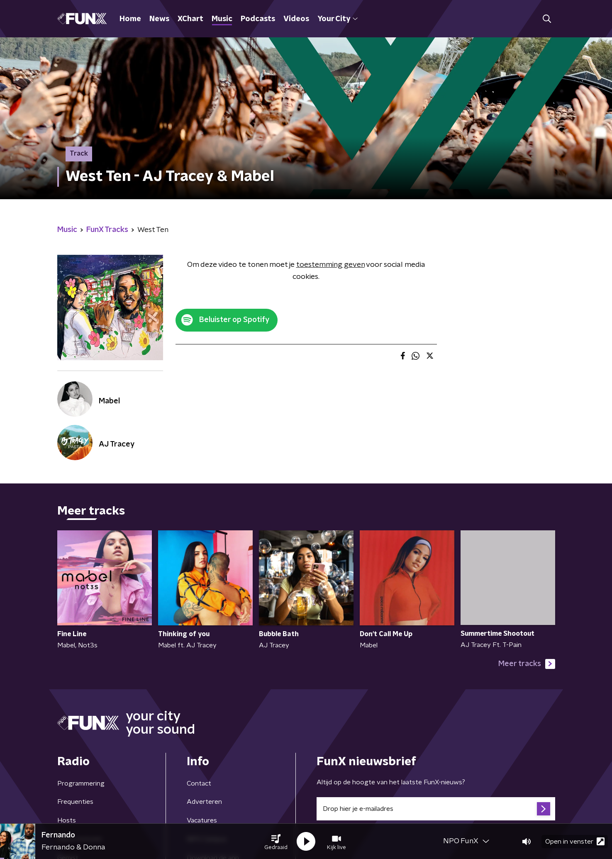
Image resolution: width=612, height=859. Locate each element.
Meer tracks (526, 664)
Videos (296, 19)
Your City (337, 19)
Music (222, 19)
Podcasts (258, 19)
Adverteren (204, 801)
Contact (199, 783)
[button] (276, 841)
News (159, 19)
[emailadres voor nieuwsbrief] (436, 808)
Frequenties (75, 801)
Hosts (66, 820)
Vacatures (202, 820)
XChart (190, 19)
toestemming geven (330, 264)
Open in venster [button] (575, 841)
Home (130, 19)
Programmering (81, 783)
